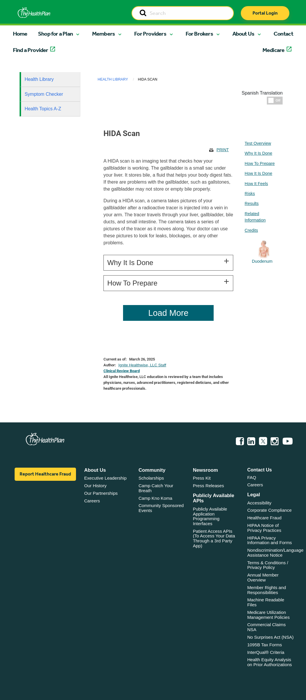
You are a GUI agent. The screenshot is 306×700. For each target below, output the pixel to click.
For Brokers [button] (199, 33)
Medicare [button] (273, 49)
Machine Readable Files (265, 602)
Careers (92, 500)
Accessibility (259, 502)
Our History (95, 485)
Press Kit (202, 478)
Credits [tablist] (251, 230)
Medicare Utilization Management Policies (268, 615)
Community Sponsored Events (161, 508)
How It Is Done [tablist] (258, 173)
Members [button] (103, 33)
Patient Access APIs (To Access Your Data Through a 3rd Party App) (214, 538)
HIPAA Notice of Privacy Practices (264, 528)
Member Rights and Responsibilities (266, 590)
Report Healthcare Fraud (45, 474)
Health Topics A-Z (43, 108)
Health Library (39, 79)
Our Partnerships (101, 493)
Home (20, 33)
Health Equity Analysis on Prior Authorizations (269, 662)
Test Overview (258, 143)
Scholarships (151, 478)
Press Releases (208, 485)
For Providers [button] (150, 33)
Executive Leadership (105, 478)
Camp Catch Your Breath (156, 488)
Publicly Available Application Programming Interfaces (210, 516)
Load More (168, 313)
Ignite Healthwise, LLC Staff (142, 365)
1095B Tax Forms (264, 644)
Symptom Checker (44, 94)
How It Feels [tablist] (256, 183)
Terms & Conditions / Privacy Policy (267, 565)
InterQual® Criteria (265, 652)
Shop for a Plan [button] (55, 33)
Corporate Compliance (269, 510)
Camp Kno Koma (155, 498)
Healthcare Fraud (264, 517)
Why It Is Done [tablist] (258, 153)
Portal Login (265, 13)
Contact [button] (283, 33)
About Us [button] (243, 33)
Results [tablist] (252, 203)
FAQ (251, 477)
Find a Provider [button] (30, 49)
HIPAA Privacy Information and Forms (269, 540)
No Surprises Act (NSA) (270, 637)
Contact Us (259, 469)
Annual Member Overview (263, 577)
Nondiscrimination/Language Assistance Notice (275, 553)
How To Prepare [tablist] (260, 163)
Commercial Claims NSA (266, 627)
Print (223, 149)
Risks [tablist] (250, 193)
